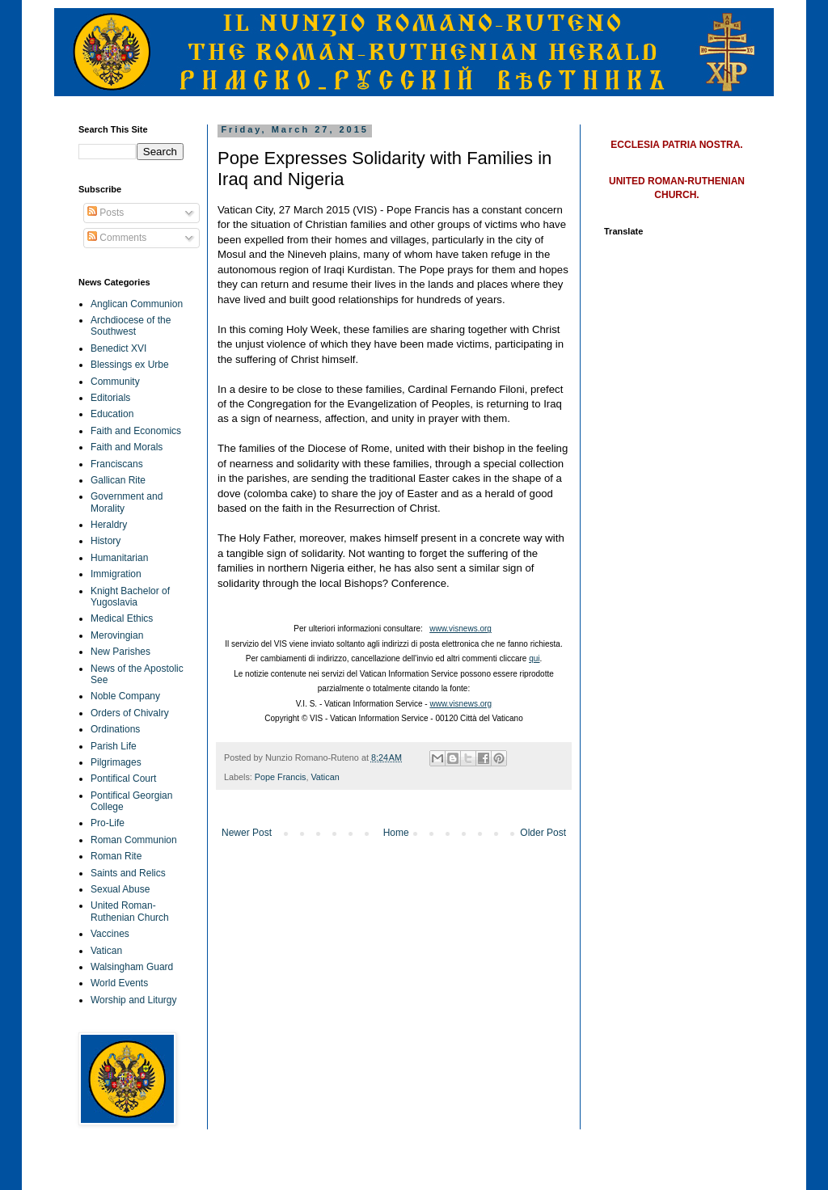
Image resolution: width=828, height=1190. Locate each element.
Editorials (110, 397)
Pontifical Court (123, 778)
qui (534, 658)
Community (115, 381)
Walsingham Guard (132, 967)
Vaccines (110, 933)
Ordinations (115, 729)
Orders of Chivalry (130, 713)
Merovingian (117, 635)
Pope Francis (280, 777)
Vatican (324, 777)
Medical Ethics (122, 618)
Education (112, 414)
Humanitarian (119, 557)
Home (396, 832)
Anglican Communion (137, 304)
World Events (119, 983)
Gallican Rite (118, 480)
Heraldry (109, 524)
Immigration (116, 574)
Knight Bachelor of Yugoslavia (130, 596)
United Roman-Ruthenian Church (130, 911)
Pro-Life (108, 823)
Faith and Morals (127, 447)
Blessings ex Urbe (130, 364)
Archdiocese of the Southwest (131, 325)
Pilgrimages (116, 762)
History (105, 540)
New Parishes (120, 651)
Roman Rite (116, 856)
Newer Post (247, 832)
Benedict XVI (118, 348)
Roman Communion (134, 840)
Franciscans (117, 464)
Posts (105, 212)
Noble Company (125, 696)
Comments (116, 237)
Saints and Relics (128, 873)
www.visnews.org (460, 628)
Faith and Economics (136, 431)
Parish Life (114, 746)
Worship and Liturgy (134, 1000)
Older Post (543, 832)
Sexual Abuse (120, 889)
